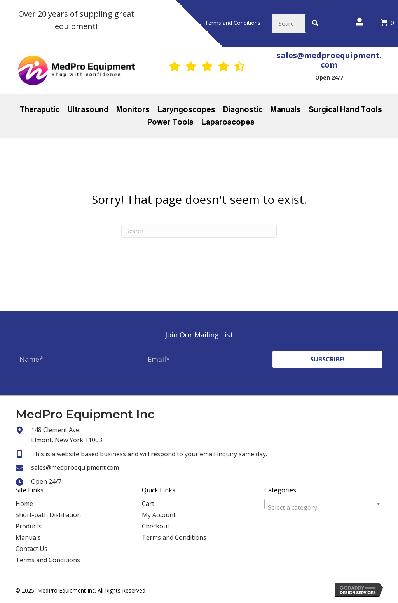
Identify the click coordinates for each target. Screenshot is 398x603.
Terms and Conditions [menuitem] (48, 560)
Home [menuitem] (24, 503)
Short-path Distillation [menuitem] (48, 515)
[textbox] (323, 507)
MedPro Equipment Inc (85, 414)
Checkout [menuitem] (155, 526)
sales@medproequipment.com (329, 60)
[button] (327, 359)
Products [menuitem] (29, 526)
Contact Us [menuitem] (31, 548)
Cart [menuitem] (148, 503)
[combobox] (323, 504)
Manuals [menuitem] (28, 537)
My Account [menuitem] (159, 515)
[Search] (199, 231)
